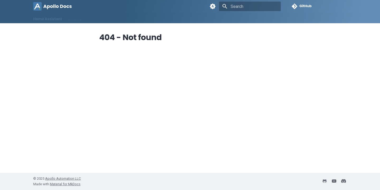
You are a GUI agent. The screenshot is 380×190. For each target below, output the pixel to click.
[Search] (250, 6)
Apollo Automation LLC (63, 178)
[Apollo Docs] (37, 6)
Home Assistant (47, 18)
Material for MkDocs (65, 184)
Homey (74, 18)
